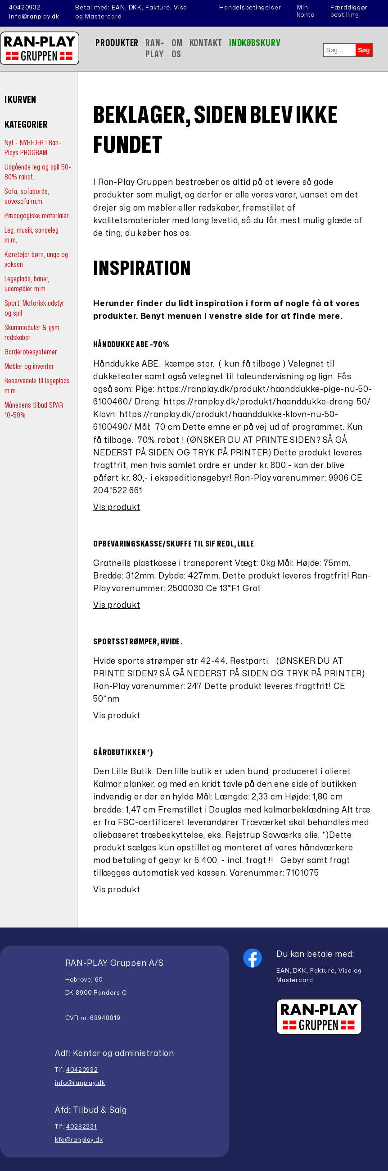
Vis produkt (116, 507)
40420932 (25, 7)
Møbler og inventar (29, 366)
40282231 (81, 1127)
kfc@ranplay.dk (79, 1140)
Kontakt (205, 43)
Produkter (117, 43)
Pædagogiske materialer (37, 216)
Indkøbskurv (255, 43)
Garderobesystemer (31, 352)
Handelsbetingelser (250, 7)
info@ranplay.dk (34, 16)
